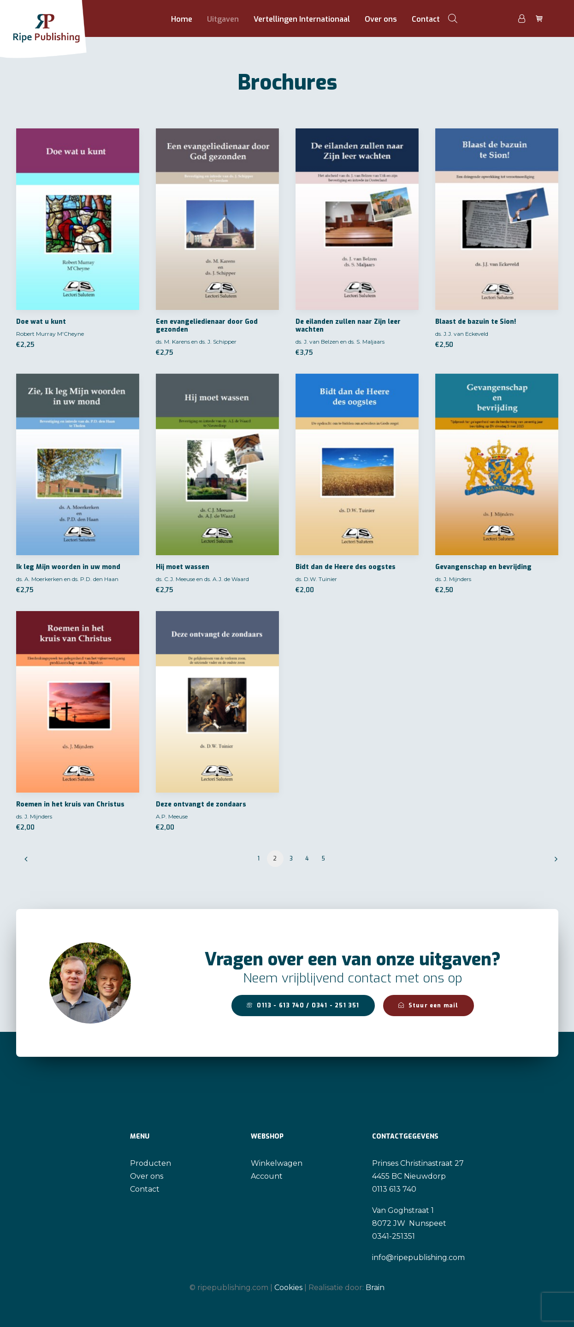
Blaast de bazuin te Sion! (475, 321)
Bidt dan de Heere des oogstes (346, 567)
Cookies (288, 1287)
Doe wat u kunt (41, 321)
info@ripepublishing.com (418, 1257)
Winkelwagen (276, 1163)
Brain (375, 1287)
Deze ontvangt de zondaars (201, 804)
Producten (150, 1163)
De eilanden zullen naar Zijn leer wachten (348, 325)
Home (181, 19)
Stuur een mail (428, 1005)
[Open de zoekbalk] (452, 18)
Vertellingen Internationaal (302, 19)
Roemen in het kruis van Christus (70, 804)
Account (267, 1176)
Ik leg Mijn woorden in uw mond (68, 567)
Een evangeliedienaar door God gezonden (207, 325)
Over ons (381, 19)
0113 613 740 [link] (394, 1189)
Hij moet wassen (182, 567)
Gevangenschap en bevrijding (483, 567)
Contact (426, 19)
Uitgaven (223, 19)
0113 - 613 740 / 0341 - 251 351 (303, 1005)
